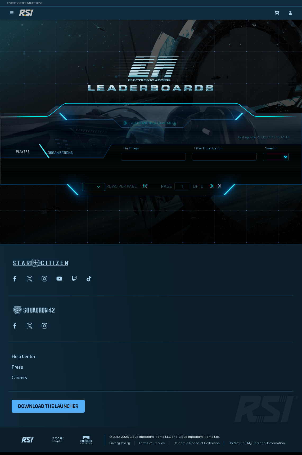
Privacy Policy (119, 443)
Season (270, 148)
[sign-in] (290, 13)
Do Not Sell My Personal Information (256, 443)
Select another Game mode (153, 123)
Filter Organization (208, 148)
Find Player (131, 148)
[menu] (11, 13)
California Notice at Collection (197, 443)
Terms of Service (152, 443)
